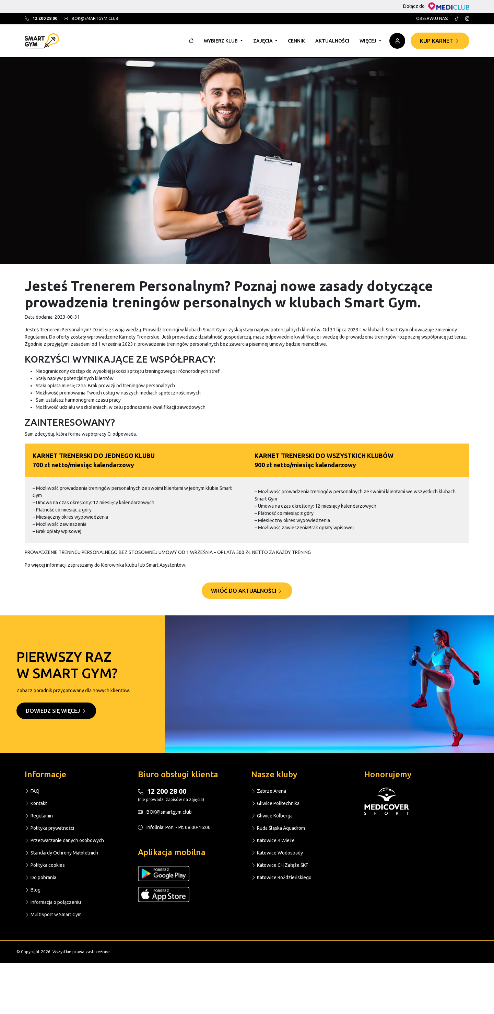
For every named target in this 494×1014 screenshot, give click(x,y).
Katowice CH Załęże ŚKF (279, 865)
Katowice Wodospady (277, 853)
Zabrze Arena (268, 791)
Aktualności (332, 41)
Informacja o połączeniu (53, 902)
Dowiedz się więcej (56, 711)
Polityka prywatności (49, 828)
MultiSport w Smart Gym (53, 914)
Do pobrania (40, 877)
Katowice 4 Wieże (273, 840)
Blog (32, 890)
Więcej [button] (368, 41)
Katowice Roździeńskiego (281, 877)
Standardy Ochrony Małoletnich (61, 853)
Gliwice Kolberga (272, 815)
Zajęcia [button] (263, 41)
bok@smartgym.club (91, 18)
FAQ (32, 791)
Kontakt (36, 803)
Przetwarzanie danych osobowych (64, 840)
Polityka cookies (45, 865)
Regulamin (39, 815)
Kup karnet (440, 41)
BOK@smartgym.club (165, 812)
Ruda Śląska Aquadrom (278, 828)
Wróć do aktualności (247, 591)
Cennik (296, 41)
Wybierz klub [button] (221, 41)
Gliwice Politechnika (275, 803)
